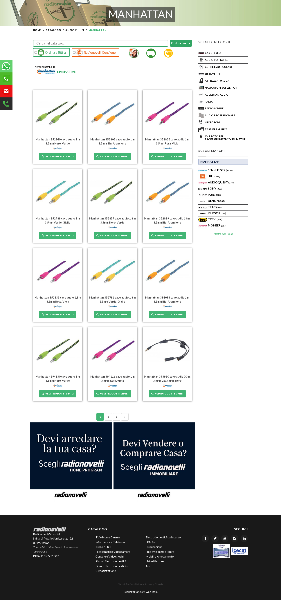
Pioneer (217, 225)
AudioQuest (221, 182)
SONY (215, 188)
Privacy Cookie (154, 584)
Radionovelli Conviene (94, 52)
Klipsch (217, 213)
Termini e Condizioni (130, 584)
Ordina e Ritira (50, 52)
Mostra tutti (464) (223, 233)
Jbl (214, 176)
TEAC (214, 207)
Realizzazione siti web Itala (140, 591)
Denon (216, 200)
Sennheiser (220, 170)
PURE (214, 194)
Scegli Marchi (211, 151)
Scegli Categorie (214, 42)
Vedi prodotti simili (58, 156)
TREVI (215, 219)
